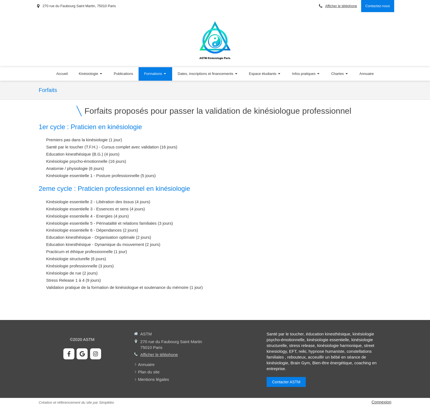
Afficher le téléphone (341, 6)
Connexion (381, 402)
